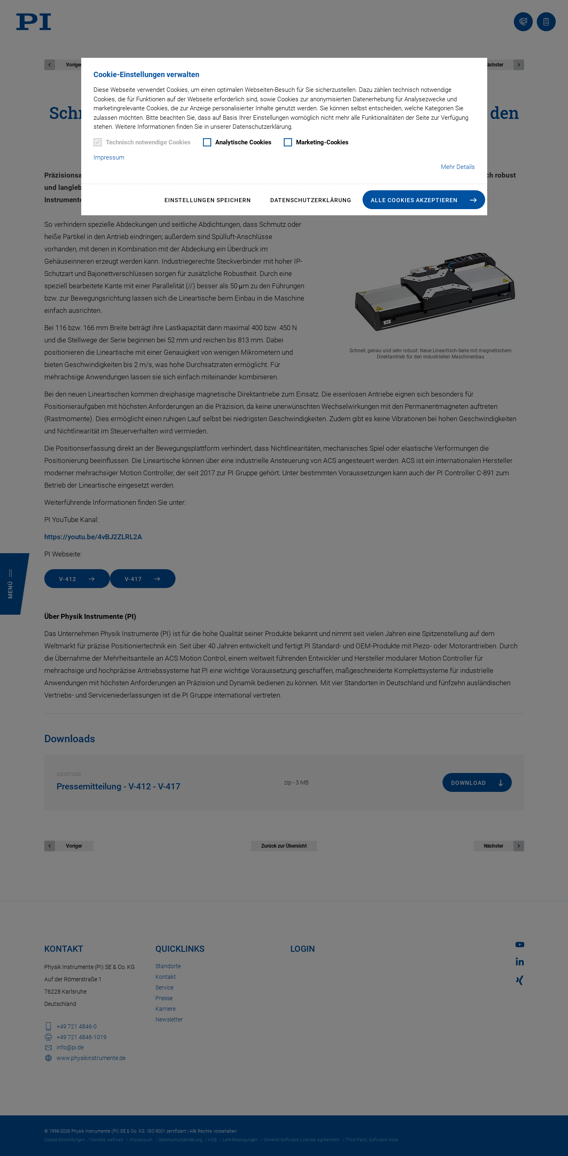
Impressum (109, 157)
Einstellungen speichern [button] (207, 200)
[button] (424, 199)
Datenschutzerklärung (310, 200)
